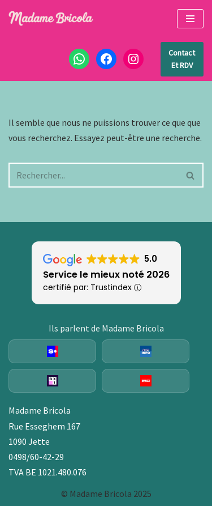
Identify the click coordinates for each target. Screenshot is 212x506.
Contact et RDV (181, 59)
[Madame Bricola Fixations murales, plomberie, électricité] (50, 18)
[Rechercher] (93, 175)
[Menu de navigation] (190, 18)
